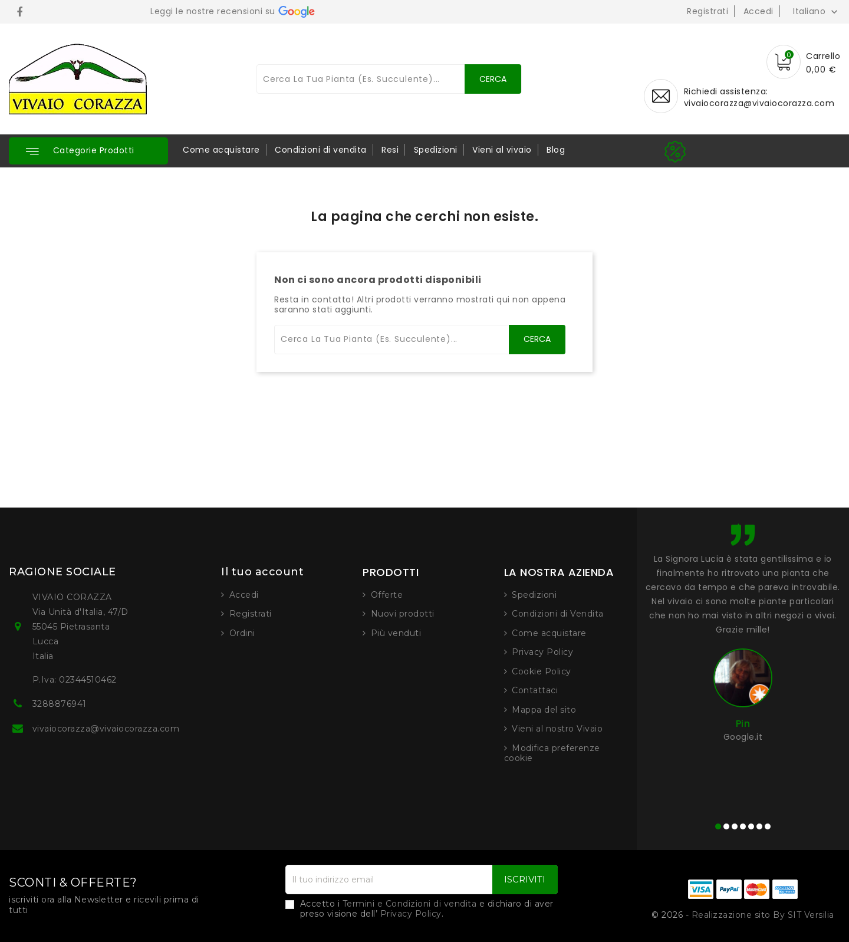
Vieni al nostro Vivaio (557, 728)
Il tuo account (262, 571)
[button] (88, 150)
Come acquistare (221, 150)
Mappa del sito (544, 709)
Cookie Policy (541, 671)
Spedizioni (436, 150)
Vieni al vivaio (502, 150)
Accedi (758, 11)
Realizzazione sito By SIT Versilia (763, 915)
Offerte (387, 594)
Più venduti (396, 633)
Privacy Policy (542, 652)
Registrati (707, 11)
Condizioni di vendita (321, 150)
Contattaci (535, 690)
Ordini (242, 633)
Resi (390, 150)
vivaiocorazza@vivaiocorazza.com (759, 103)
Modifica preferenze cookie (552, 753)
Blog (556, 150)
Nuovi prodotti (403, 613)
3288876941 (59, 704)
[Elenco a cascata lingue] (816, 11)
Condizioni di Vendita (558, 613)
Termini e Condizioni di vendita (410, 903)
